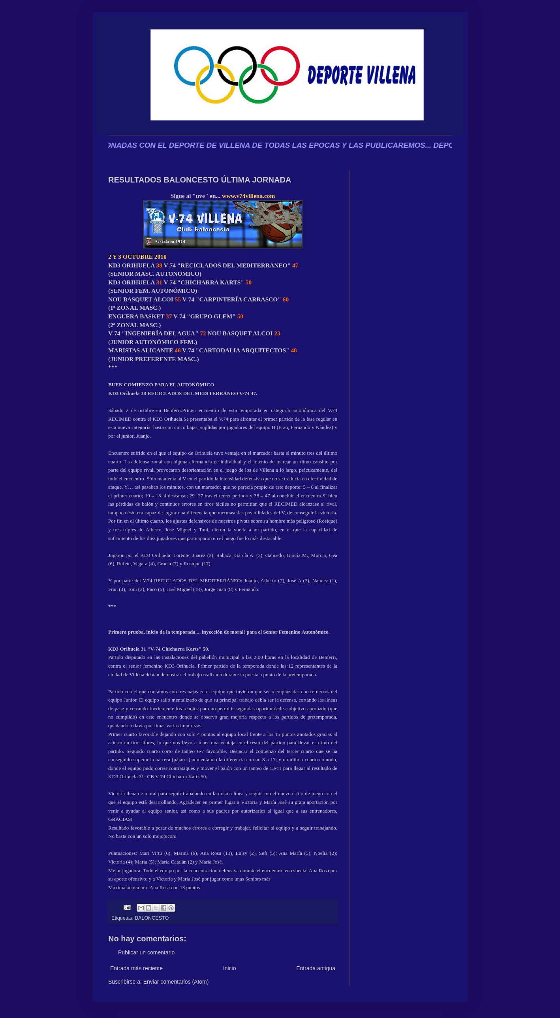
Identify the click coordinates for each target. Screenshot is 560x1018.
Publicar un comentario (146, 952)
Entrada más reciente (136, 968)
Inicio (229, 968)
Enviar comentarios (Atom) (176, 981)
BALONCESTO (152, 918)
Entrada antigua (315, 968)
